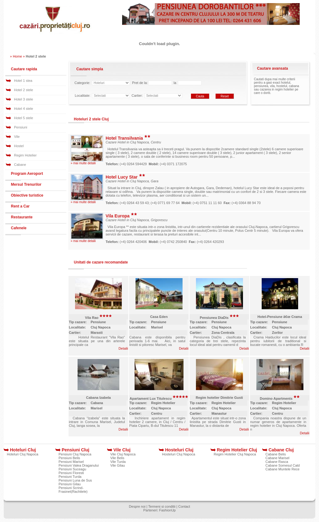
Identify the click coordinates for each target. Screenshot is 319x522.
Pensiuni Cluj (75, 449)
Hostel (19, 146)
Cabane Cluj (281, 449)
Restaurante (21, 217)
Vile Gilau (117, 465)
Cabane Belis (275, 454)
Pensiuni (20, 127)
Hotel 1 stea (23, 80)
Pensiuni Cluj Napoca (75, 454)
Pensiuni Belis (69, 458)
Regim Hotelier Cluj (237, 449)
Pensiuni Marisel (71, 462)
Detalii (123, 348)
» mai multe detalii (83, 163)
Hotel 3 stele (23, 99)
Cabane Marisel (277, 458)
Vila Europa (121, 215)
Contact (184, 506)
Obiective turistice (27, 195)
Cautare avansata (272, 68)
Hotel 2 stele (23, 90)
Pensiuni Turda (70, 476)
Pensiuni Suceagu (72, 469)
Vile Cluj (122, 449)
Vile (17, 136)
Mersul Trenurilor (26, 184)
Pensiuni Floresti (71, 473)
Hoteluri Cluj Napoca (22, 454)
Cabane (20, 164)
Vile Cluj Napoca (123, 454)
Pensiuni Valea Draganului (79, 465)
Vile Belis (117, 458)
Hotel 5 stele (23, 118)
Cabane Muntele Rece (282, 469)
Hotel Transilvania (128, 138)
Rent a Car (20, 206)
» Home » (17, 56)
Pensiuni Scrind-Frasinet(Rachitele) (73, 489)
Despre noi (137, 506)
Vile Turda (118, 462)
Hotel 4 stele (23, 108)
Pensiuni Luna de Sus (75, 480)
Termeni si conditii (161, 506)
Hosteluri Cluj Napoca (178, 454)
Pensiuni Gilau (70, 484)
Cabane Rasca (276, 462)
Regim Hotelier (25, 155)
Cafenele (18, 228)
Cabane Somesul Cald (282, 465)
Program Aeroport (27, 173)
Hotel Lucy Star (125, 177)
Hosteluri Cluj (179, 449)
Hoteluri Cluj (23, 449)
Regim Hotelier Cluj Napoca (235, 454)
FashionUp (167, 510)
